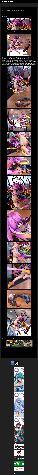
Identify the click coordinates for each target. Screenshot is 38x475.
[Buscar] (36, 1)
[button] (2, 12)
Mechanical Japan (7, 1)
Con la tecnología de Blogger (19, 473)
